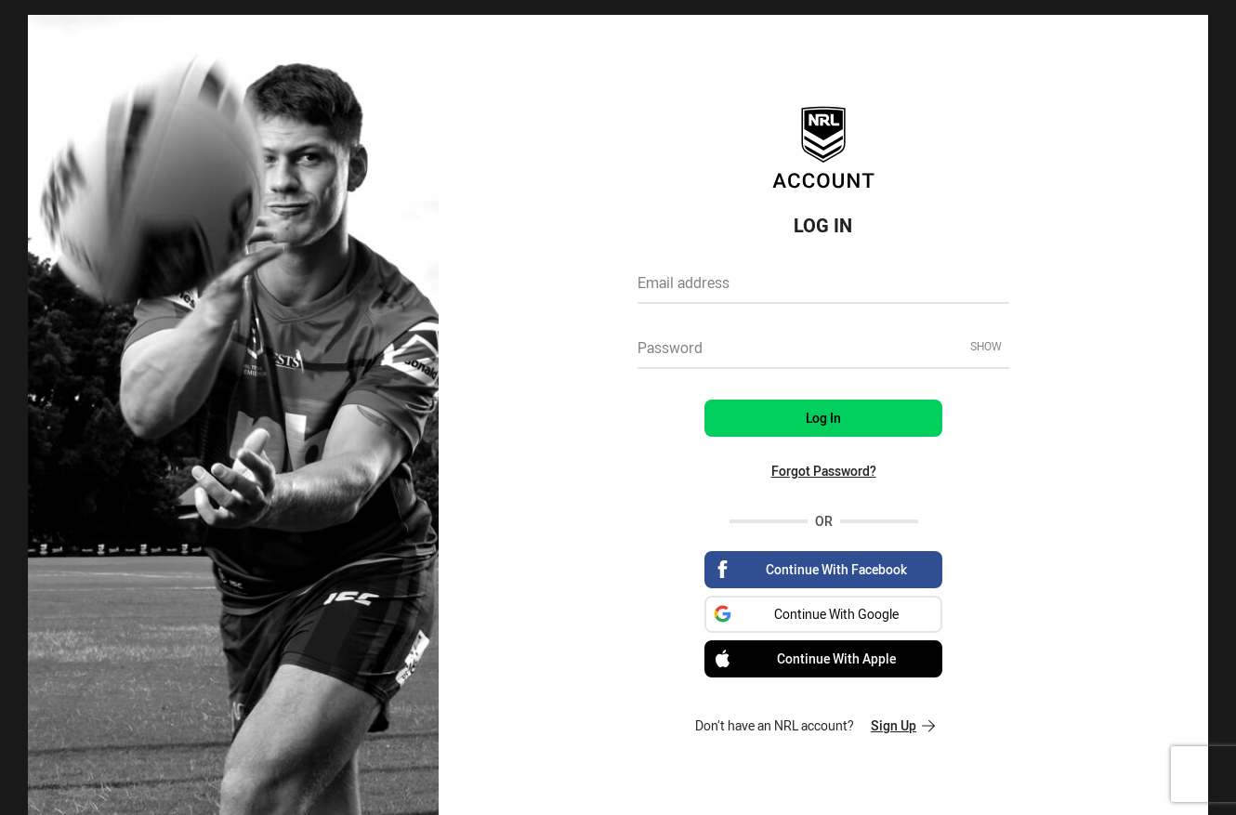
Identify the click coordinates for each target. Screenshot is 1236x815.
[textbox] (823, 289)
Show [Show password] (986, 345)
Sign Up (903, 725)
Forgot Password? (823, 471)
